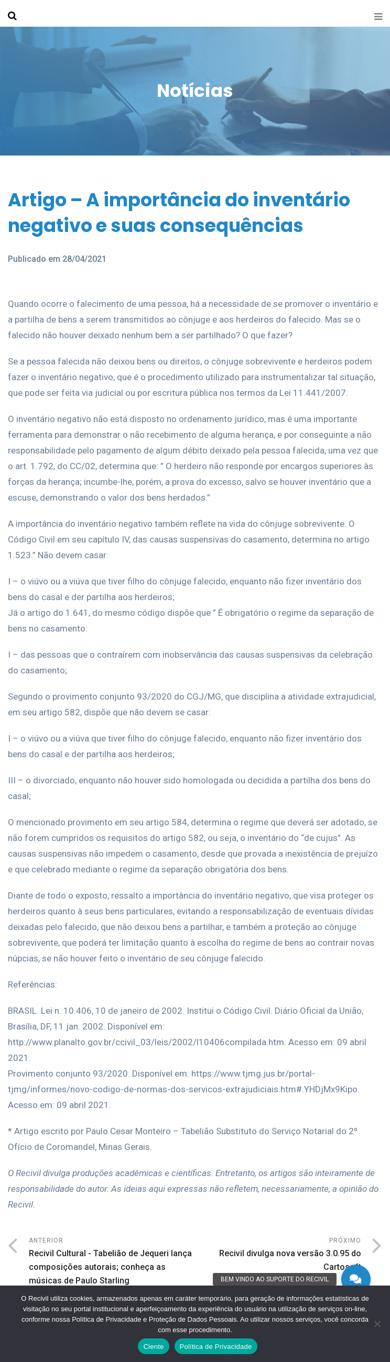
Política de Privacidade (216, 1346)
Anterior (112, 1262)
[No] (377, 1324)
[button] (356, 1279)
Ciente (153, 1346)
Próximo (278, 1255)
